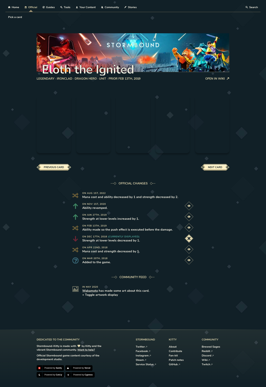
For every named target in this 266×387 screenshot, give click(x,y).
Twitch (207, 364)
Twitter (141, 347)
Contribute (175, 351)
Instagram (143, 355)
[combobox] (8, 17)
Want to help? (86, 350)
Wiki (206, 360)
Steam (141, 360)
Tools (65, 7)
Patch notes (176, 360)
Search (252, 7)
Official (31, 7)
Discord (208, 355)
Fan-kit (173, 355)
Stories (130, 7)
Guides (49, 7)
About (173, 347)
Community (110, 7)
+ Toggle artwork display (100, 295)
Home (13, 7)
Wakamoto (90, 291)
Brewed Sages (211, 347)
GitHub (174, 364)
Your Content (86, 7)
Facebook (143, 351)
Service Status (146, 364)
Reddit (207, 351)
